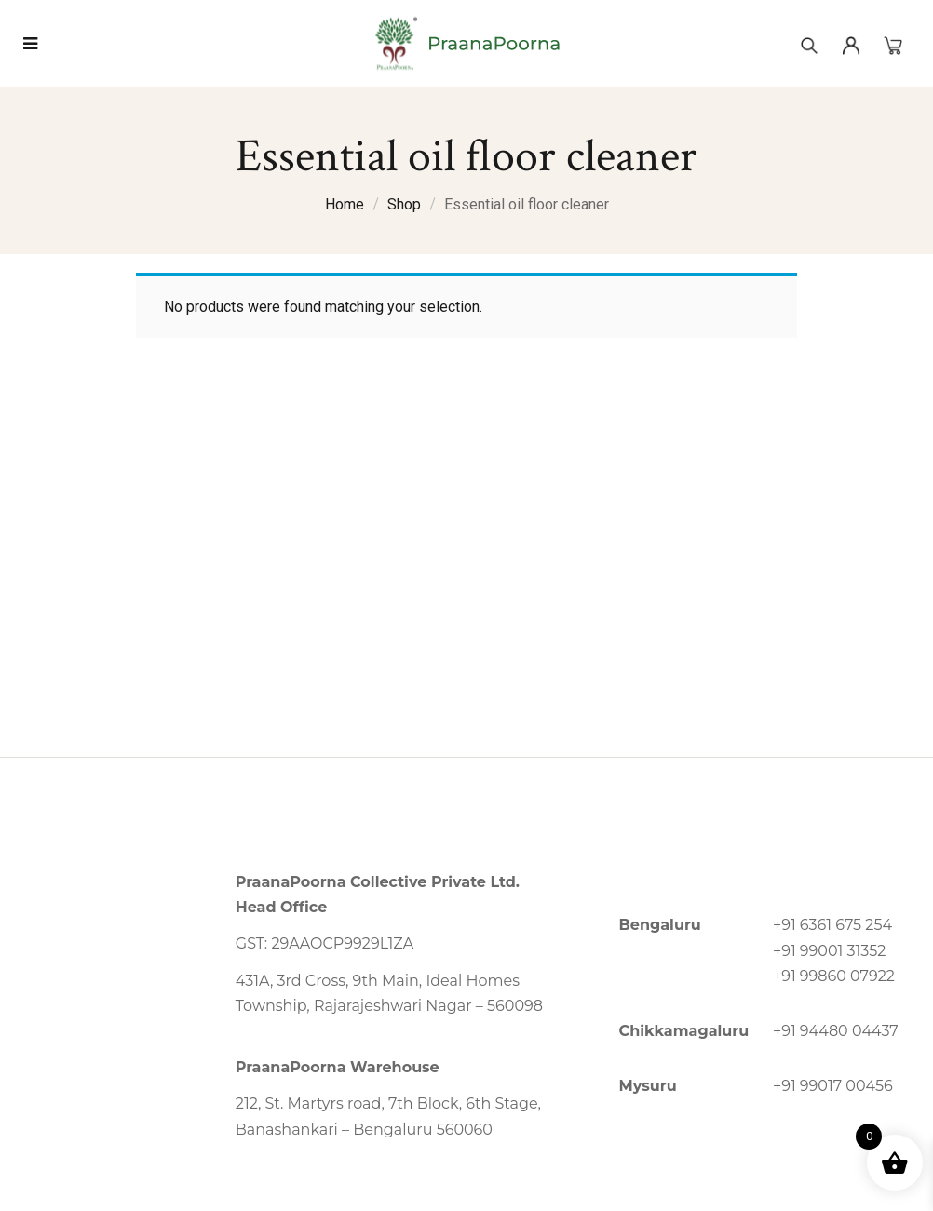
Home (344, 204)
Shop (404, 204)
